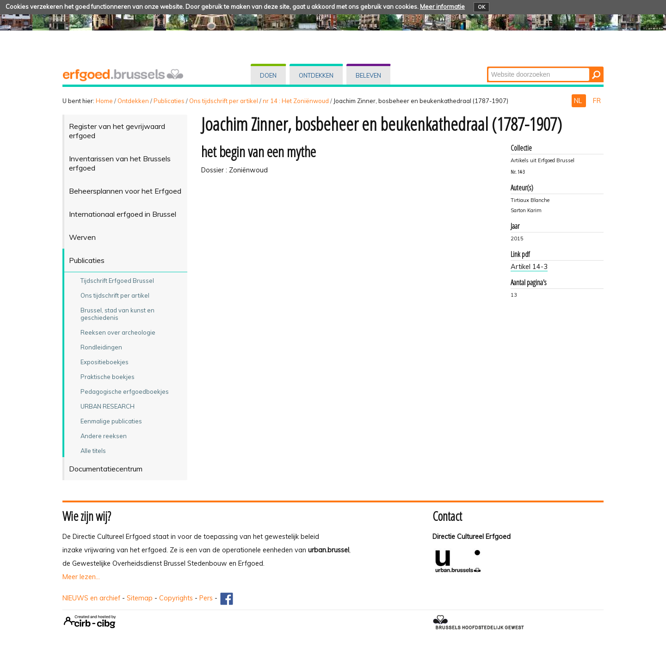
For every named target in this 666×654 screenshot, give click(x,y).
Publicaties (169, 100)
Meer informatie (442, 6)
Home (104, 100)
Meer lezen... (81, 577)
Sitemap (140, 598)
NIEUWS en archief (91, 598)
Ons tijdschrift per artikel (223, 100)
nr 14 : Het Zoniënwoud (296, 100)
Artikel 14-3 (529, 267)
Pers (206, 598)
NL (579, 101)
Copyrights (176, 598)
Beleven (368, 75)
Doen (268, 75)
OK (481, 7)
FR (597, 101)
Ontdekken (316, 75)
